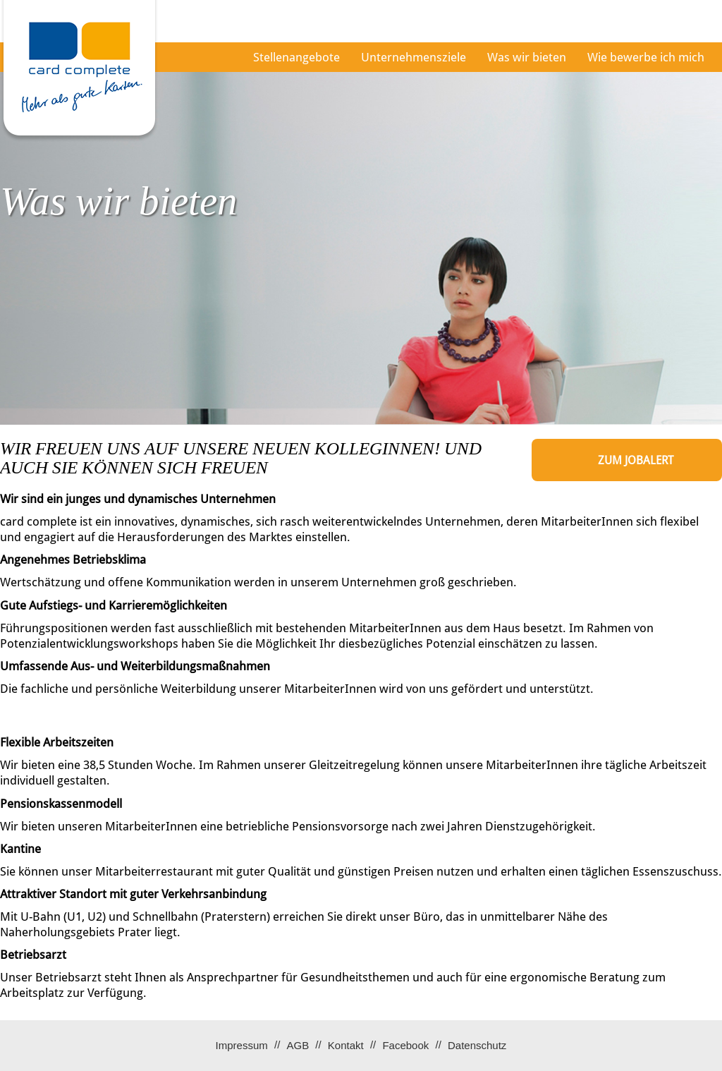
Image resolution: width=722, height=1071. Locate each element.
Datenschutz (477, 1045)
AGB (297, 1045)
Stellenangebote (296, 57)
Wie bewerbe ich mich (645, 57)
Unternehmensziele (413, 57)
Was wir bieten (526, 57)
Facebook (405, 1045)
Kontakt (346, 1045)
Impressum (242, 1045)
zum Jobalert (635, 460)
